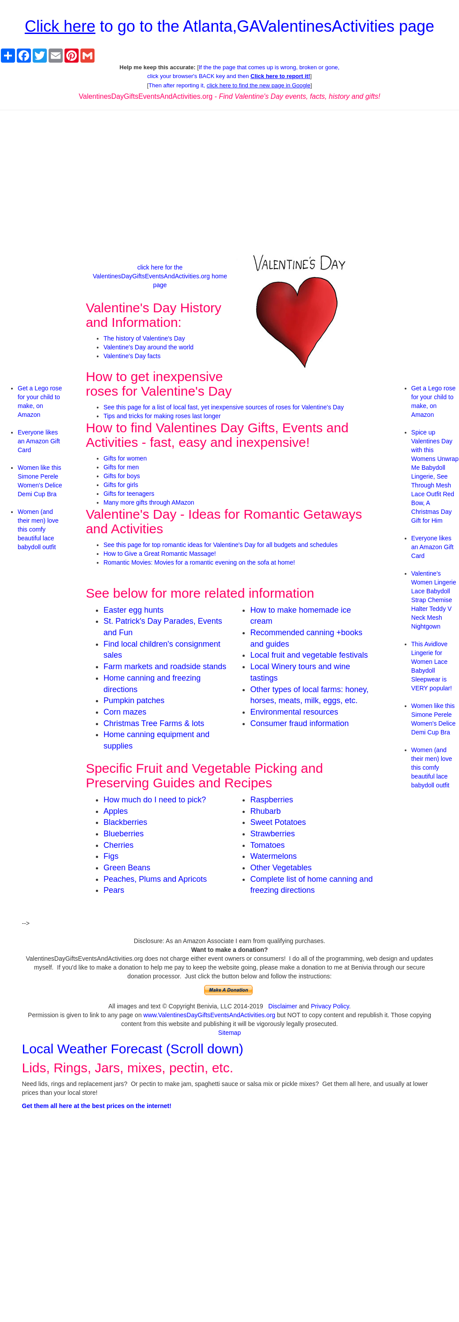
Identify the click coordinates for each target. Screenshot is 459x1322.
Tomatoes (267, 845)
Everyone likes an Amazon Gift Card (39, 441)
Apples (115, 811)
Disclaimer (282, 1006)
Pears (113, 890)
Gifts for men (121, 467)
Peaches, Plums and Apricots (155, 879)
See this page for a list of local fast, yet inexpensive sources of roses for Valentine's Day (223, 407)
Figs (110, 856)
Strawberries (272, 833)
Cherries (118, 845)
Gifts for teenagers (128, 493)
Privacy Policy (330, 1006)
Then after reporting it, (229, 85)
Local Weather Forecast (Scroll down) (132, 1048)
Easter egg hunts (133, 610)
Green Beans (126, 867)
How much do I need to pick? (154, 799)
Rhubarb (265, 811)
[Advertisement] (229, 181)
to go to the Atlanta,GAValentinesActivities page (229, 26)
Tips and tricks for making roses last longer (162, 415)
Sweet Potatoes (278, 822)
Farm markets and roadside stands (164, 666)
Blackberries (125, 822)
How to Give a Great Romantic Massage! (159, 553)
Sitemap (229, 1032)
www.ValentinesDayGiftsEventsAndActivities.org (210, 1015)
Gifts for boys (121, 475)
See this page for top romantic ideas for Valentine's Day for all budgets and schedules (220, 544)
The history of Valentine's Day (144, 338)
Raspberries (271, 799)
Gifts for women (125, 458)
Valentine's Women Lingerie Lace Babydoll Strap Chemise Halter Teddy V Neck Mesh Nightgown (433, 600)
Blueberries (123, 833)
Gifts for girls (120, 484)
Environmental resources (294, 712)
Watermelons (273, 856)
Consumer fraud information (299, 723)
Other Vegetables (280, 867)
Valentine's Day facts (131, 356)
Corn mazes (124, 712)
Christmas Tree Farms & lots (153, 723)
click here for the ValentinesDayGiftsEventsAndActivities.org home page (160, 276)
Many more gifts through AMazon (148, 502)
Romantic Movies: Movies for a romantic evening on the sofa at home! (199, 562)
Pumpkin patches (133, 700)
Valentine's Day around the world (148, 347)
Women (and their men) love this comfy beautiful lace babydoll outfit (38, 529)
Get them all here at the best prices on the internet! (96, 1105)
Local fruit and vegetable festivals (309, 655)
